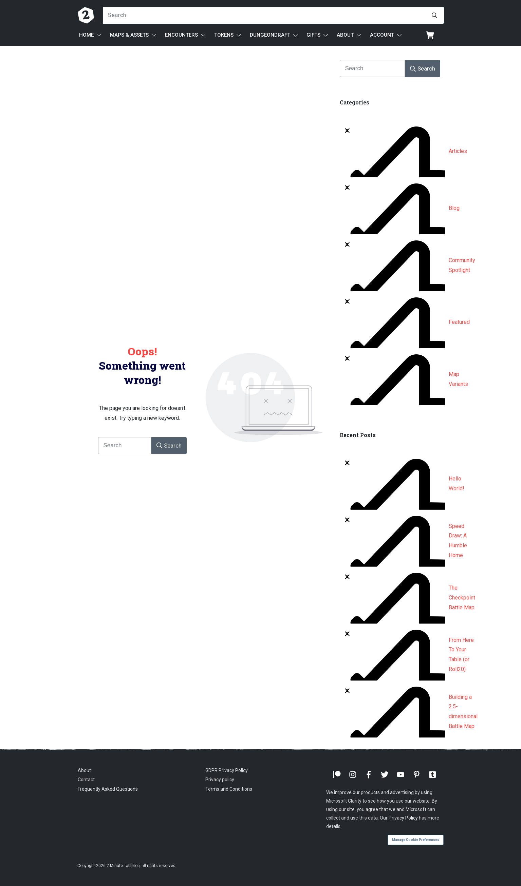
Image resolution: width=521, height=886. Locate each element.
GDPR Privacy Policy (226, 770)
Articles (458, 151)
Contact (86, 779)
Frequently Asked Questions (108, 789)
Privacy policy (219, 779)
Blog (454, 208)
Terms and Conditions (228, 789)
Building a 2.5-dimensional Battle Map (463, 711)
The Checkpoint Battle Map (462, 598)
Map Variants (458, 379)
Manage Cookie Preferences (415, 840)
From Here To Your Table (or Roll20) (461, 654)
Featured (459, 322)
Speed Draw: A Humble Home (458, 540)
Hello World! (456, 483)
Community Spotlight (462, 265)
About (84, 770)
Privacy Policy (403, 818)
